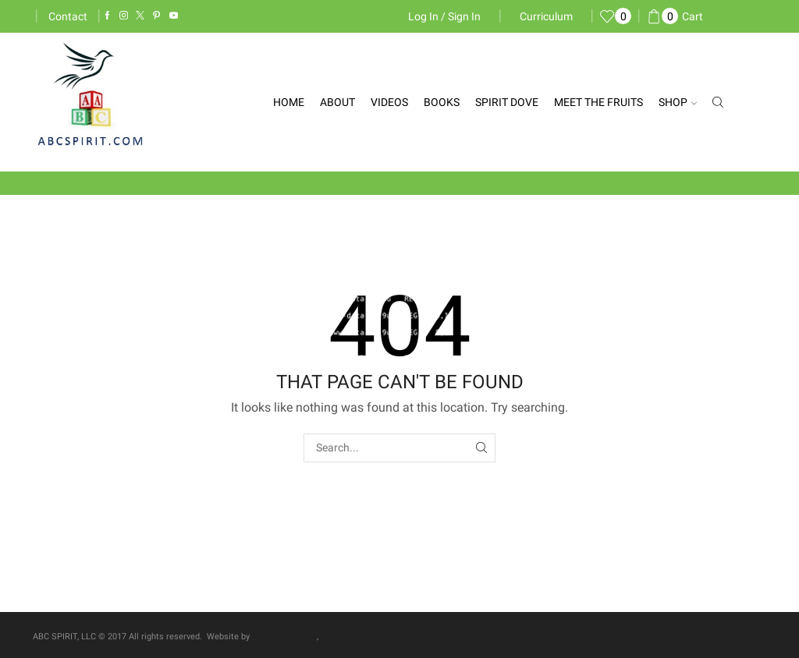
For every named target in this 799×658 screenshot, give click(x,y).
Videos (389, 102)
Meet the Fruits (598, 102)
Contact (67, 16)
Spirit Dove (506, 102)
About (337, 102)
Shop (678, 102)
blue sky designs (284, 636)
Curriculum (546, 16)
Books (442, 102)
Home (288, 102)
